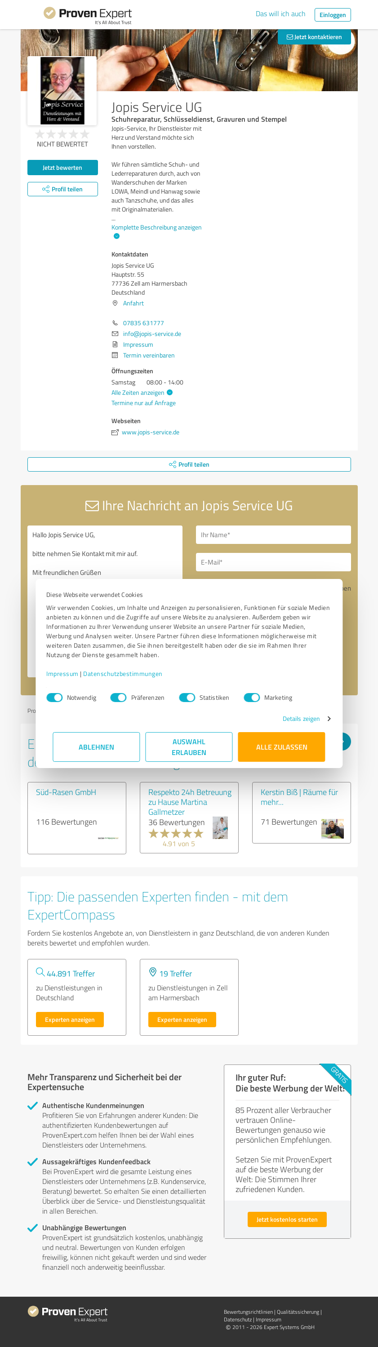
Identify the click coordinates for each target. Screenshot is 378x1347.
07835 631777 (143, 322)
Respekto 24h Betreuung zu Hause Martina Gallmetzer (189, 801)
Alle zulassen (281, 747)
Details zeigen (294, 718)
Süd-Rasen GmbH (66, 791)
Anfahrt (133, 303)
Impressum (69, 673)
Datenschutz (238, 1319)
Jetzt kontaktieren (314, 36)
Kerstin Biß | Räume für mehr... (299, 796)
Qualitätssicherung (298, 1312)
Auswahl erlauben (189, 746)
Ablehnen (96, 747)
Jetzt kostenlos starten (287, 1219)
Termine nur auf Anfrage (143, 402)
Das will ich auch (281, 13)
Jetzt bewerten (62, 167)
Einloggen (333, 14)
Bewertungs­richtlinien (248, 1312)
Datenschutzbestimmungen (129, 673)
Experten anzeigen (70, 1019)
